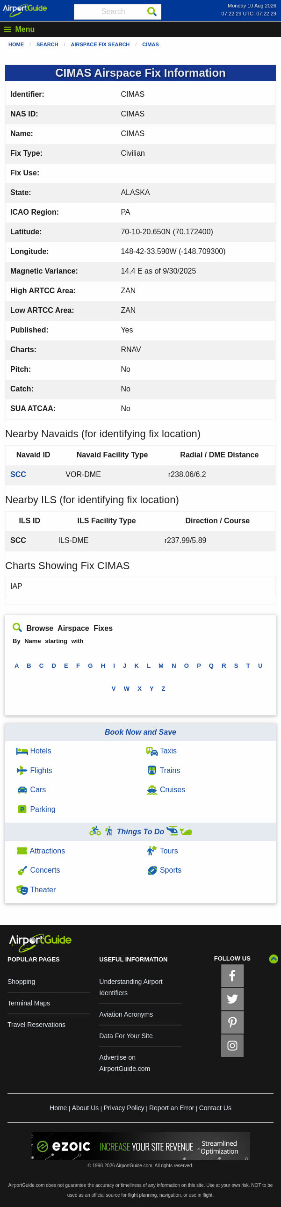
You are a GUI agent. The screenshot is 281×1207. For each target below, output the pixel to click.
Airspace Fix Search (100, 44)
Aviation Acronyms (126, 1014)
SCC (18, 474)
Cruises (166, 790)
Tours (162, 851)
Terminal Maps (28, 1003)
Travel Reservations (36, 1024)
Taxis (161, 751)
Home (16, 44)
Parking (36, 809)
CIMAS (150, 44)
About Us (85, 1108)
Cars (31, 790)
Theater (36, 890)
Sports (164, 870)
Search (47, 44)
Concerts (38, 870)
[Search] (152, 11)
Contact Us (215, 1108)
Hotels (33, 751)
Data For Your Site (125, 1036)
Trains (163, 770)
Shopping (21, 981)
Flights (34, 770)
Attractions (40, 851)
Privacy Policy (124, 1108)
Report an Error (171, 1108)
